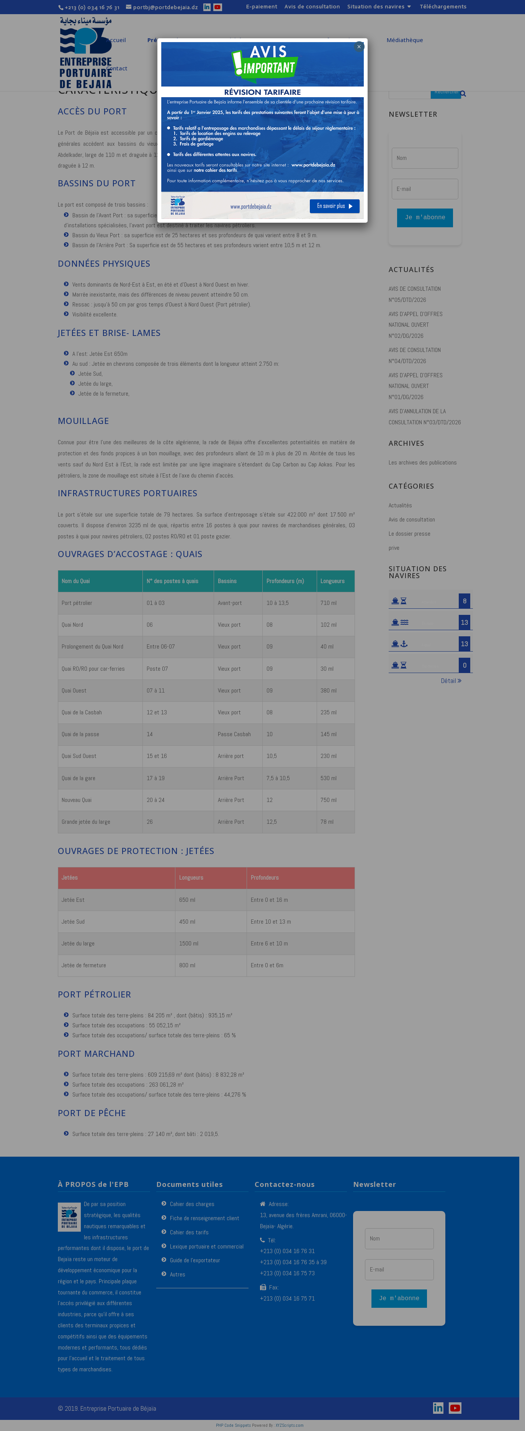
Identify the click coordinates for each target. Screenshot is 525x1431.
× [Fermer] (359, 46)
